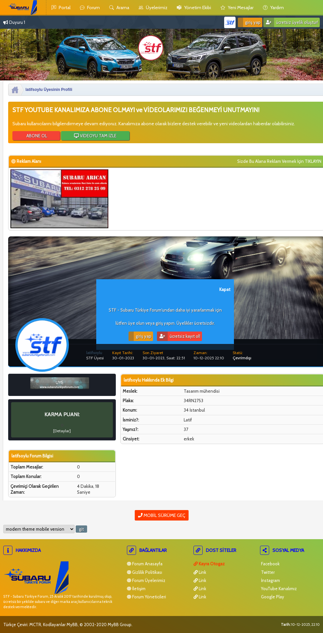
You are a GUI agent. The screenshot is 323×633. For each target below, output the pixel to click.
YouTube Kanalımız (278, 588)
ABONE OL (36, 135)
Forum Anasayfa (144, 563)
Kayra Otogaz (209, 563)
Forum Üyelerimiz (146, 580)
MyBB (72, 624)
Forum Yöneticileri (146, 596)
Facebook (270, 563)
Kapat (224, 289)
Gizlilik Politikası (144, 572)
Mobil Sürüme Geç (161, 515)
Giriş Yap (249, 22)
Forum (90, 7)
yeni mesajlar (237, 7)
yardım (273, 7)
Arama (119, 7)
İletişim (136, 588)
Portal (61, 7)
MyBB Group (119, 624)
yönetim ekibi (194, 7)
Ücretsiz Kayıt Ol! (178, 336)
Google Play (272, 596)
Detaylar (61, 430)
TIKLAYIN (313, 161)
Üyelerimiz (153, 7)
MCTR (35, 624)
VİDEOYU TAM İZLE (95, 135)
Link (199, 572)
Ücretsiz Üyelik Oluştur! (290, 22)
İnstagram (270, 580)
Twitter (267, 572)
